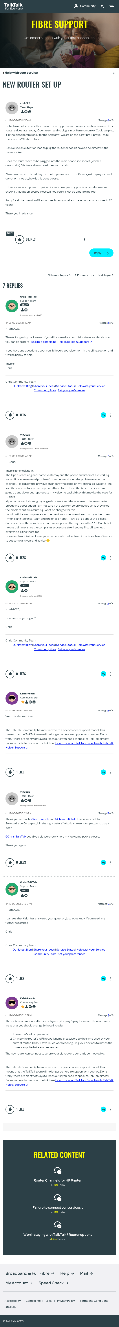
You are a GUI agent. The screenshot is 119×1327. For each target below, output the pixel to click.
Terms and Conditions (94, 1300)
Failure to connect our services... (58, 1207)
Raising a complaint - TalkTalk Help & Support (61, 341)
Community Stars (45, 390)
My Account (17, 1282)
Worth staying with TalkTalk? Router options (57, 1234)
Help (64, 1273)
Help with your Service (90, 386)
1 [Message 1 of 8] (108, 322)
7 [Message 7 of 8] (108, 1015)
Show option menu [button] (113, 73)
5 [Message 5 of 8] (108, 813)
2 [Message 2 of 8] (108, 456)
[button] (102, 6)
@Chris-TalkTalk (65, 819)
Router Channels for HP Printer (58, 1180)
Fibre (55, 1184)
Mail (84, 1273)
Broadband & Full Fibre (28, 1273)
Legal (48, 1300)
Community (88, 6)
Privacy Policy (66, 1300)
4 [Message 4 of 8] (108, 710)
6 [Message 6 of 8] (108, 903)
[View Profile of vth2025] (27, 103)
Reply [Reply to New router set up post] (97, 253)
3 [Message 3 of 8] (108, 603)
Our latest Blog (22, 386)
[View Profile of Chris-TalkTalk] (31, 297)
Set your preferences (71, 390)
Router (10, 233)
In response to (31, 315)
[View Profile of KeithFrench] (29, 694)
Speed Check (51, 1282)
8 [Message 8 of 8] (108, 120)
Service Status (65, 386)
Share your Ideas (44, 386)
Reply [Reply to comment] (103, 415)
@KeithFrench (39, 819)
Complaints (33, 1300)
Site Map (10, 1307)
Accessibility (13, 1300)
